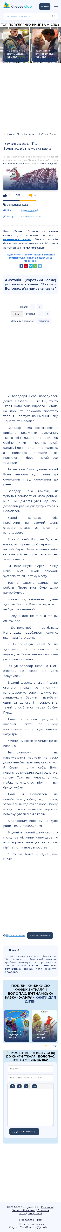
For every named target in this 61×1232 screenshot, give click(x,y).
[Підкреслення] (26, 1086)
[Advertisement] (30, 96)
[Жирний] (12, 1086)
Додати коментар (24, 1131)
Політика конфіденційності (34, 1212)
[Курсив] (19, 1086)
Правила (47, 1207)
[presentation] (48, 64)
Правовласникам (15, 935)
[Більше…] (34, 1086)
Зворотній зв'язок (23, 1210)
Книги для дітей (48, 163)
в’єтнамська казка (17, 143)
